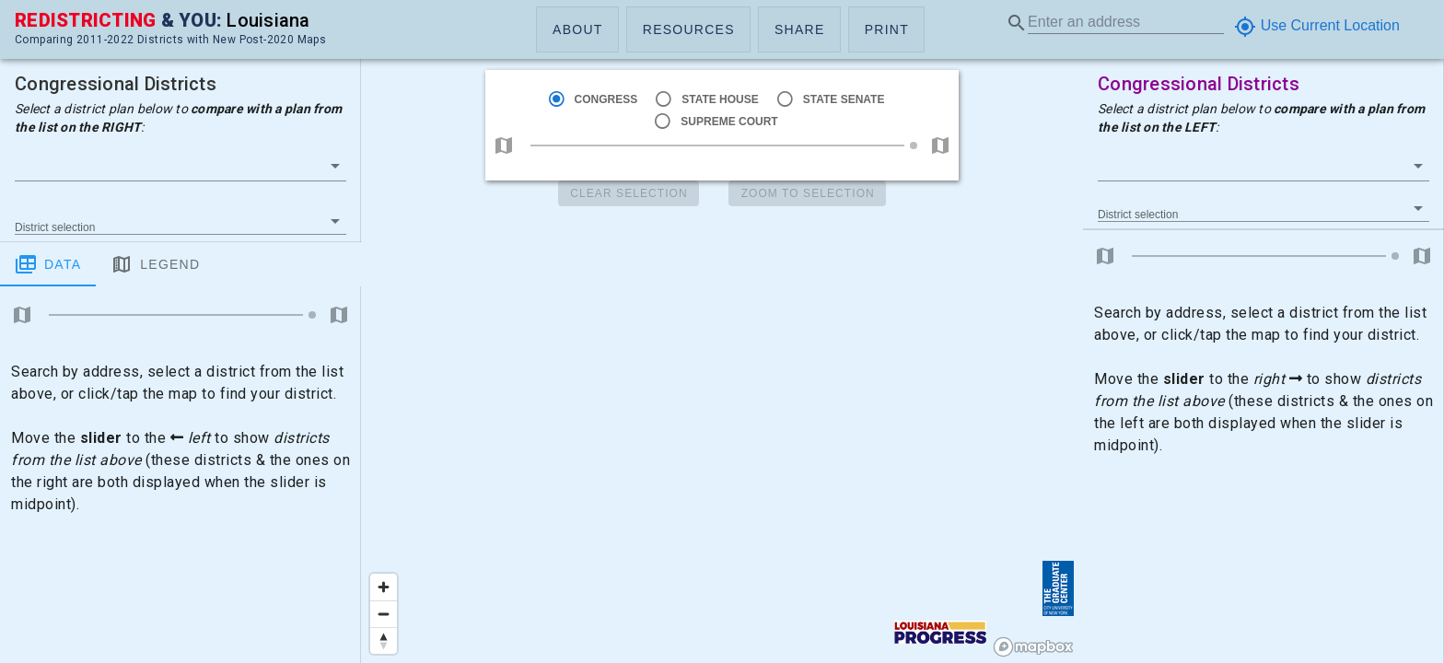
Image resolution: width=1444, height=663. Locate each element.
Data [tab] (48, 264)
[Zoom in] (383, 587)
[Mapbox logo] (1033, 646)
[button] (577, 29)
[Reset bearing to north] (383, 640)
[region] (722, 331)
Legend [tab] (155, 264)
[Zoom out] (383, 613)
